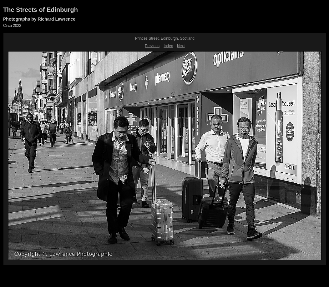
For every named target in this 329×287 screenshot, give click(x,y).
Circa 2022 (12, 25)
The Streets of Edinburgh (40, 9)
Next (181, 46)
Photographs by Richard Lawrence (39, 19)
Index (168, 46)
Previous (152, 46)
